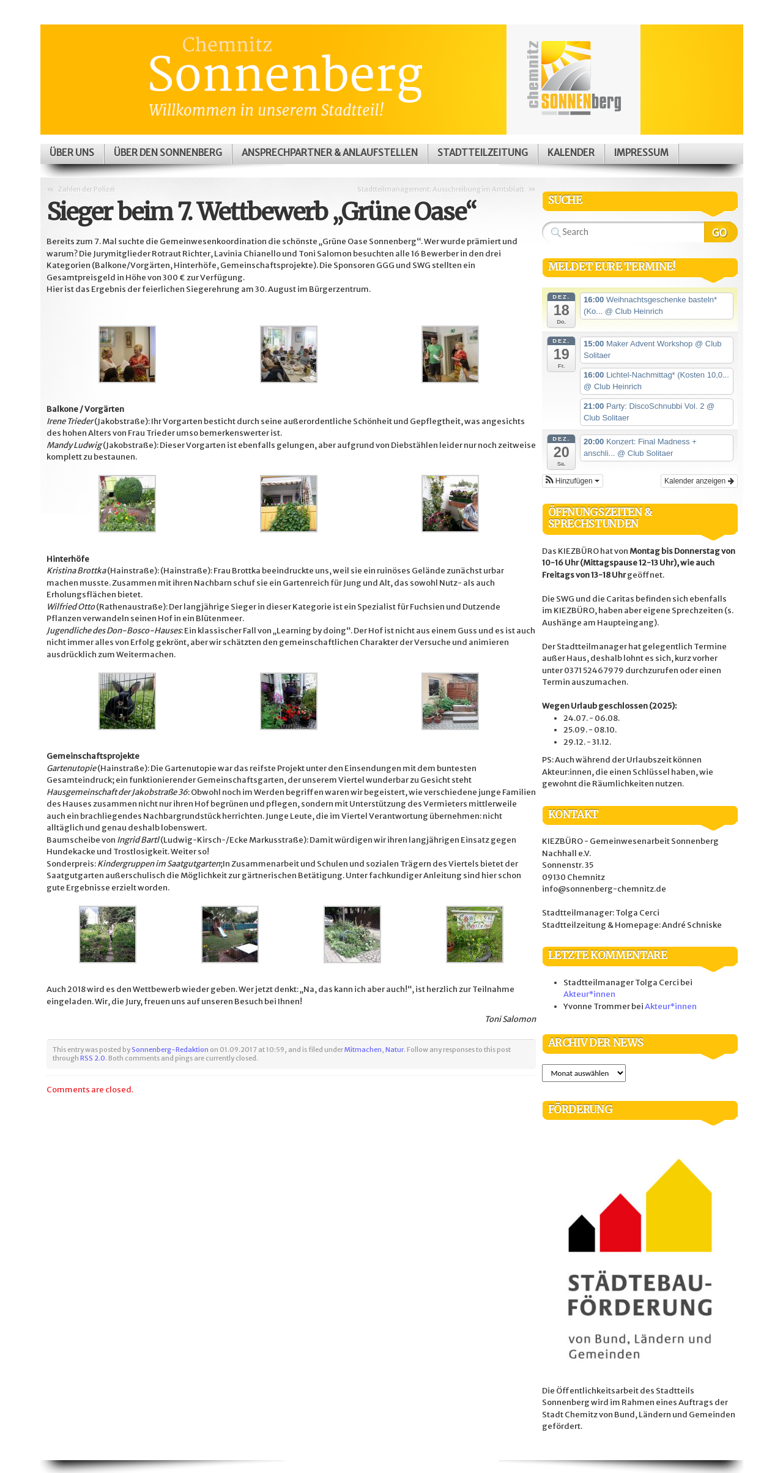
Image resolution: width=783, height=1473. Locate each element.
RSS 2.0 (92, 1058)
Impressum (641, 152)
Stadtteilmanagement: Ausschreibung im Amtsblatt (440, 189)
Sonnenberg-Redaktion (170, 1049)
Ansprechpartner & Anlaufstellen (330, 152)
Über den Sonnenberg (168, 152)
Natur (394, 1049)
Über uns (72, 152)
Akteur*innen (589, 994)
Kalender (571, 152)
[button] (573, 481)
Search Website (721, 232)
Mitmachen (363, 1049)
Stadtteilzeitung (482, 152)
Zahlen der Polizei (86, 189)
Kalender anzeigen (698, 481)
